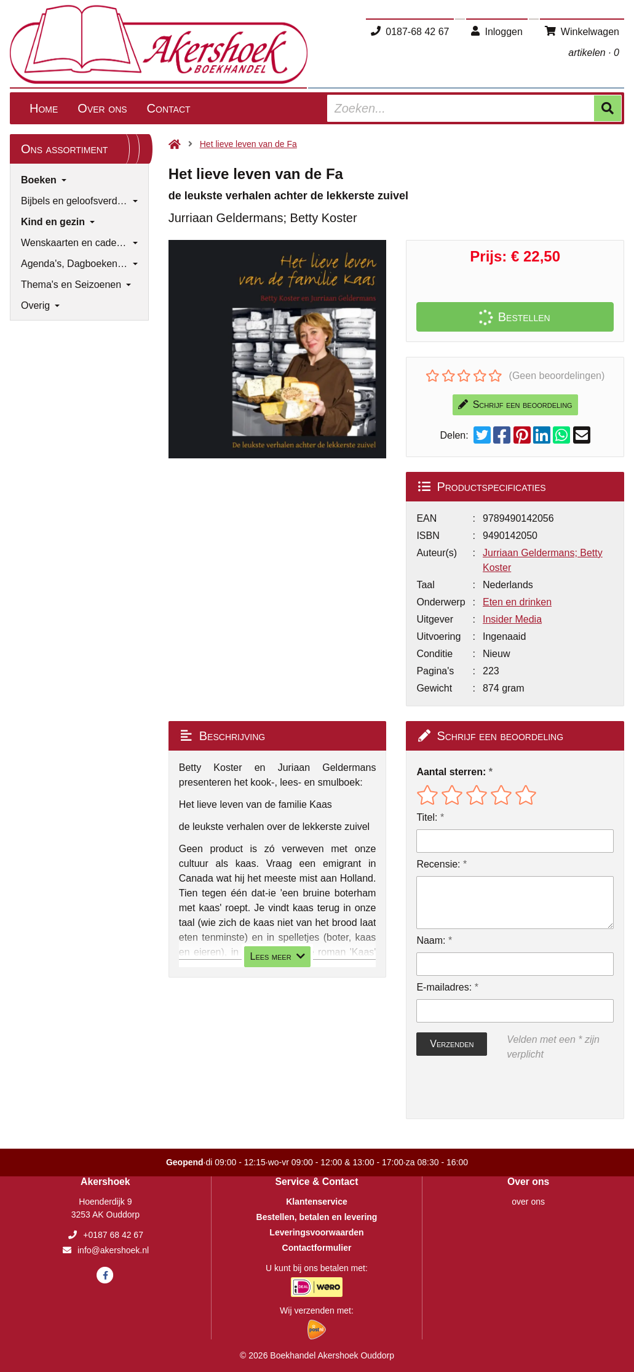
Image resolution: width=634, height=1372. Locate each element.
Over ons (102, 108)
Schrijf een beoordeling (515, 404)
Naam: (430, 940)
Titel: (426, 817)
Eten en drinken (517, 602)
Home (44, 108)
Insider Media (512, 619)
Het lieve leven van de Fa (248, 144)
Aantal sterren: (451, 772)
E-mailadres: (444, 987)
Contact (169, 108)
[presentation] (495, 1090)
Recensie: (438, 864)
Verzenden (452, 1044)
